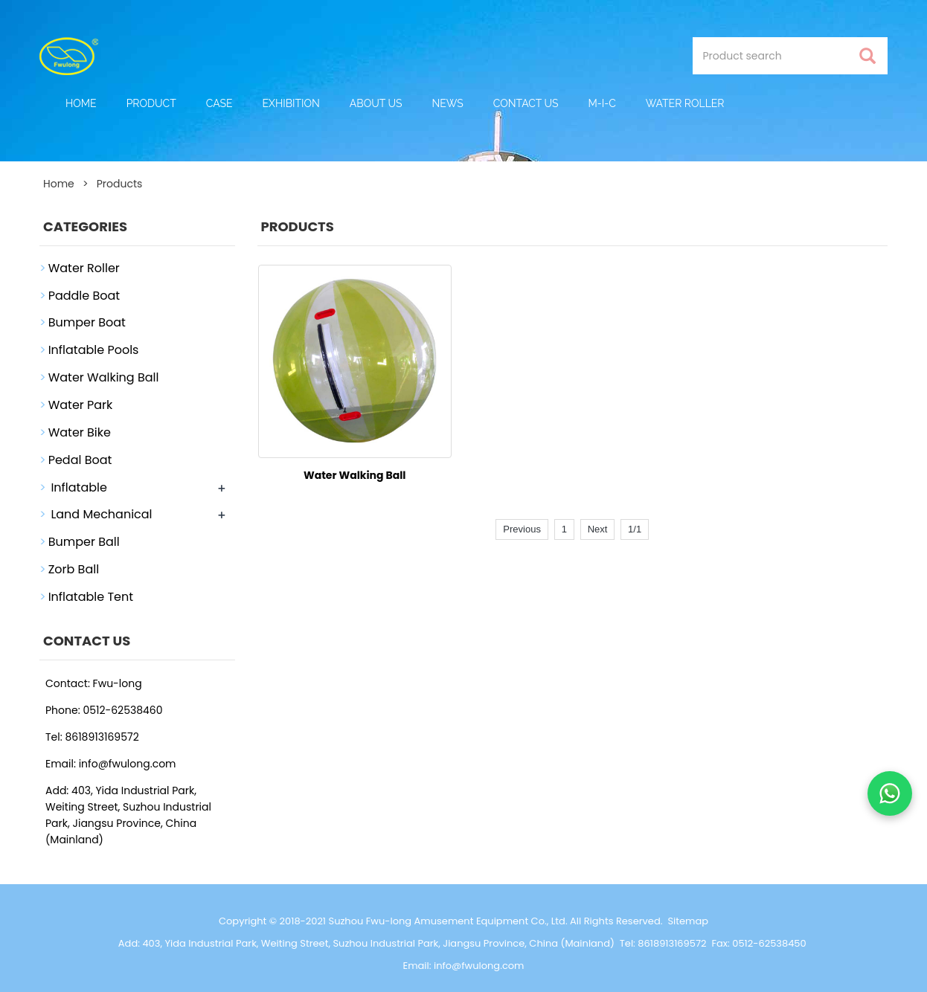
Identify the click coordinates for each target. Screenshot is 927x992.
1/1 (634, 529)
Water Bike (79, 432)
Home (81, 103)
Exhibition (291, 103)
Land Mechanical (101, 514)
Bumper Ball (84, 541)
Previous (522, 529)
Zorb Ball (73, 569)
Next (598, 529)
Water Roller (685, 103)
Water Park (80, 404)
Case (219, 103)
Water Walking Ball (355, 475)
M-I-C (602, 103)
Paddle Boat (84, 295)
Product (151, 103)
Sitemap (687, 921)
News (447, 103)
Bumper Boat (87, 322)
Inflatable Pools (93, 349)
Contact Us (526, 103)
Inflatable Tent (90, 596)
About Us (376, 103)
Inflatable (79, 487)
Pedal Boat (80, 459)
